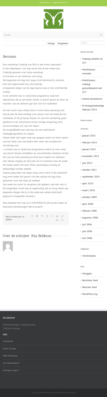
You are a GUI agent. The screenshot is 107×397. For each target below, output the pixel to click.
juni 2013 (87, 162)
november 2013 (90, 156)
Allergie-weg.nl (11, 370)
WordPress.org (90, 294)
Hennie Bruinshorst (92, 98)
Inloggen (87, 273)
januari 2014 (89, 149)
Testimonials (89, 255)
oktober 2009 (89, 197)
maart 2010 (88, 190)
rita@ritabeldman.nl (60, 2)
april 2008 (87, 203)
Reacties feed (89, 287)
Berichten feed (90, 280)
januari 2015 (89, 135)
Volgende (62, 43)
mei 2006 (87, 238)
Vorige (51, 43)
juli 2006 (87, 224)
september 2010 (91, 176)
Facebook (8, 341)
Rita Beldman (41, 236)
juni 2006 (87, 231)
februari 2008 (89, 210)
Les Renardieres (11, 363)
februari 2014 (89, 142)
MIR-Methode (10, 355)
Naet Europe (9, 348)
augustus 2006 (90, 217)
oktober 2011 (89, 169)
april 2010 (87, 183)
